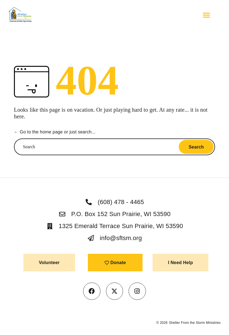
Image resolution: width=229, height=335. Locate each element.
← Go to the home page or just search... (54, 132)
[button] (206, 15)
